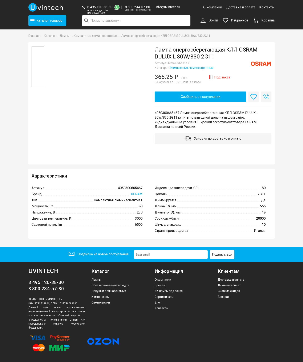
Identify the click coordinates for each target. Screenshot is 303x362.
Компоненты (100, 296)
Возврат (223, 296)
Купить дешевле (191, 82)
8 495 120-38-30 (99, 7)
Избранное (235, 20)
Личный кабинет (229, 285)
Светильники (101, 302)
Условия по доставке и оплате (213, 139)
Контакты (267, 7)
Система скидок (229, 291)
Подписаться (222, 254)
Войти (209, 20)
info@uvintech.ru (167, 7)
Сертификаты (164, 296)
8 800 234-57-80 (138, 7)
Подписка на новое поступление (99, 254)
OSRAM (136, 194)
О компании (212, 7)
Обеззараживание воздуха (110, 285)
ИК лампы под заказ (169, 291)
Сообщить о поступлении (200, 96)
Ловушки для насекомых (109, 291)
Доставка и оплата (240, 7)
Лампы (96, 279)
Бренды (160, 285)
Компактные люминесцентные (191, 67)
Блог (158, 302)
